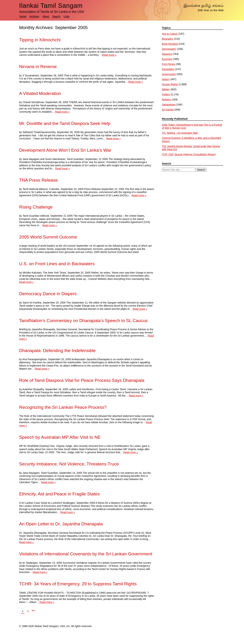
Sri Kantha (168, 109)
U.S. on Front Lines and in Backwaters (57, 263)
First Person (168, 64)
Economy (167, 59)
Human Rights (170, 84)
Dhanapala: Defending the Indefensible (57, 350)
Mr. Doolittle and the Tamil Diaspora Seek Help (64, 123)
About (45, 16)
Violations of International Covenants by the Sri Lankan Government (85, 553)
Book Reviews (170, 43)
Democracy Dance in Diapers (48, 293)
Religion (166, 99)
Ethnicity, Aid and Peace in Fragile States (59, 493)
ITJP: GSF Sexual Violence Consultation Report (188, 154)
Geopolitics (168, 69)
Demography (169, 48)
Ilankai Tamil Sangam (51, 5)
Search (56, 16)
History (166, 79)
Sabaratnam (169, 104)
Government (169, 74)
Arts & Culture (170, 33)
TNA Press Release (38, 180)
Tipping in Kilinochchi (39, 39)
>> (33, 610)
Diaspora (167, 54)
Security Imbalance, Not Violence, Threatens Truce (69, 463)
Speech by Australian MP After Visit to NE (60, 437)
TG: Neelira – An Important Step (180, 132)
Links (66, 16)
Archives (34, 16)
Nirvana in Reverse (38, 66)
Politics (166, 94)
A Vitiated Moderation (40, 93)
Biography (167, 38)
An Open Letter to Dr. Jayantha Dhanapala (61, 523)
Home (22, 16)
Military (166, 89)
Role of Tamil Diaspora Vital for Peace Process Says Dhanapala (81, 380)
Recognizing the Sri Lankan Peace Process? (63, 407)
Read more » (109, 54)
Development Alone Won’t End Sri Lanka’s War (65, 150)
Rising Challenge (36, 207)
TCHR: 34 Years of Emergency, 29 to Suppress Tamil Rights (78, 583)
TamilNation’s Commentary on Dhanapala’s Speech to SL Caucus (83, 320)
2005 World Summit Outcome (48, 237)
